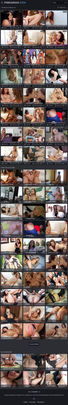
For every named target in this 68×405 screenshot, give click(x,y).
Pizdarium (15, 2)
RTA (34, 399)
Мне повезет (41, 402)
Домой (25, 402)
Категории (32, 402)
